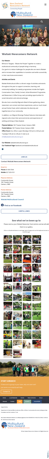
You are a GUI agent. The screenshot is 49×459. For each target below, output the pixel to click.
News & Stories (32, 398)
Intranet (5, 401)
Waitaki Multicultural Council (12, 199)
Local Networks (13, 398)
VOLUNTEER (37, 401)
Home (4, 398)
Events (22, 398)
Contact (12, 401)
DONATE (27, 401)
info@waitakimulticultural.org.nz (12, 137)
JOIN (20, 401)
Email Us (4, 167)
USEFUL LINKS (24, 211)
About (40, 398)
